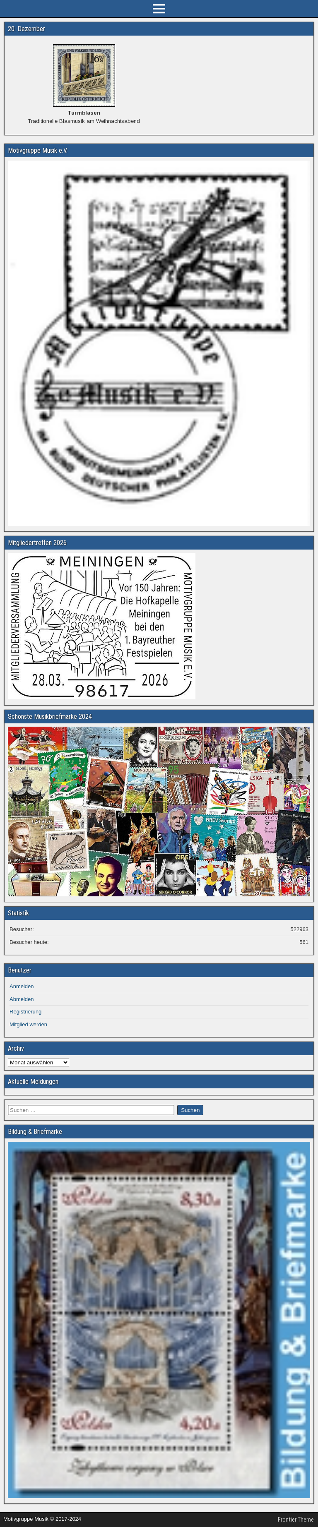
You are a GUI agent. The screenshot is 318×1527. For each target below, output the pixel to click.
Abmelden (22, 999)
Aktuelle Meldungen (33, 1081)
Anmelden (22, 986)
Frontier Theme (296, 1519)
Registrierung (25, 1011)
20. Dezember (26, 29)
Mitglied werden (28, 1024)
